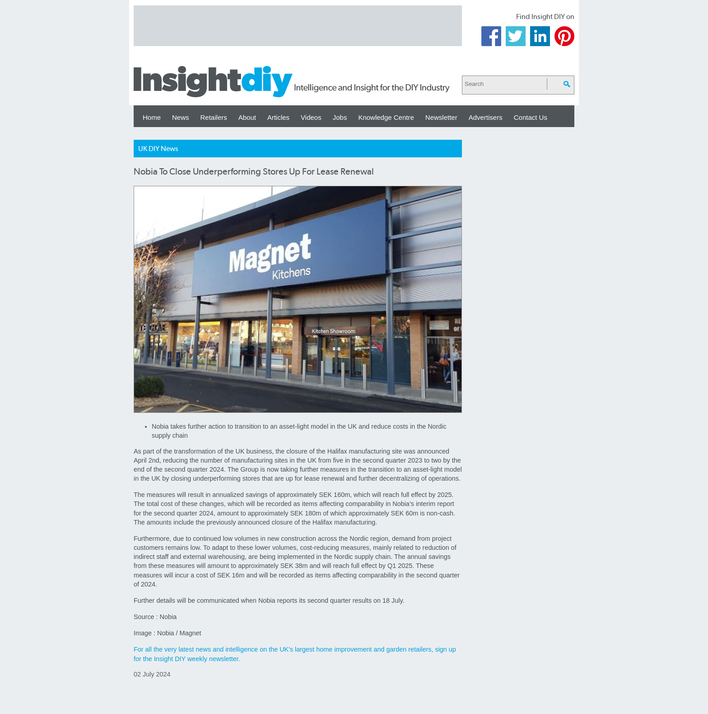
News (180, 117)
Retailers (213, 117)
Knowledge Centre (386, 117)
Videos (311, 117)
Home (152, 117)
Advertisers (486, 117)
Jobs (340, 117)
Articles (278, 117)
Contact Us (530, 117)
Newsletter (441, 117)
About (247, 117)
